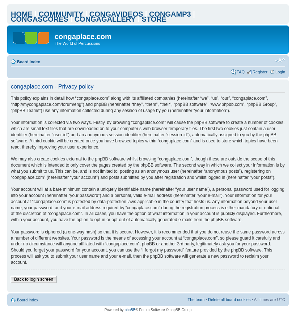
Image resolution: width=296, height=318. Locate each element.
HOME (22, 14)
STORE (154, 19)
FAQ (241, 72)
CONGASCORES (39, 19)
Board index (28, 62)
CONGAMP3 (170, 14)
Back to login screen (33, 279)
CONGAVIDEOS (116, 14)
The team (196, 299)
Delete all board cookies (229, 299)
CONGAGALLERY (105, 19)
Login (280, 72)
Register (260, 72)
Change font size (280, 60)
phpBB (129, 310)
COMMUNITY (61, 14)
